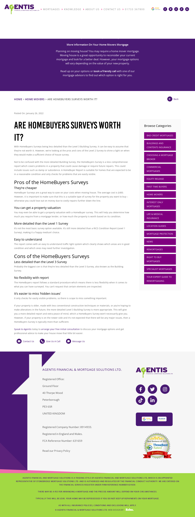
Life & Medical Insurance (155, 216)
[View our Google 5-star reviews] (155, 10)
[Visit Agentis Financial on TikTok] (182, 9)
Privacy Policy (62, 451)
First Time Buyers (157, 186)
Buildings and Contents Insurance (159, 145)
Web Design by (121, 512)
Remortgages (155, 249)
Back (172, 98)
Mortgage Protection (160, 233)
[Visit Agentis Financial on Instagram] (177, 9)
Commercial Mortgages (154, 168)
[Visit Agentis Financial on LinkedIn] (188, 9)
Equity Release (155, 178)
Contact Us (25, 341)
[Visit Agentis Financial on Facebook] (166, 9)
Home (18, 99)
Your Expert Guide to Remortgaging (159, 278)
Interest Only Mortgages (155, 204)
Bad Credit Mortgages (160, 135)
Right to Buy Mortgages (154, 259)
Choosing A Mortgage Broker (160, 157)
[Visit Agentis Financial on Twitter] (171, 9)
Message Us (75, 341)
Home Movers (35, 99)
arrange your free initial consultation (60, 329)
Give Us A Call (50, 341)
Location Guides (156, 225)
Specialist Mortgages (159, 269)
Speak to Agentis (22, 329)
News (150, 241)
